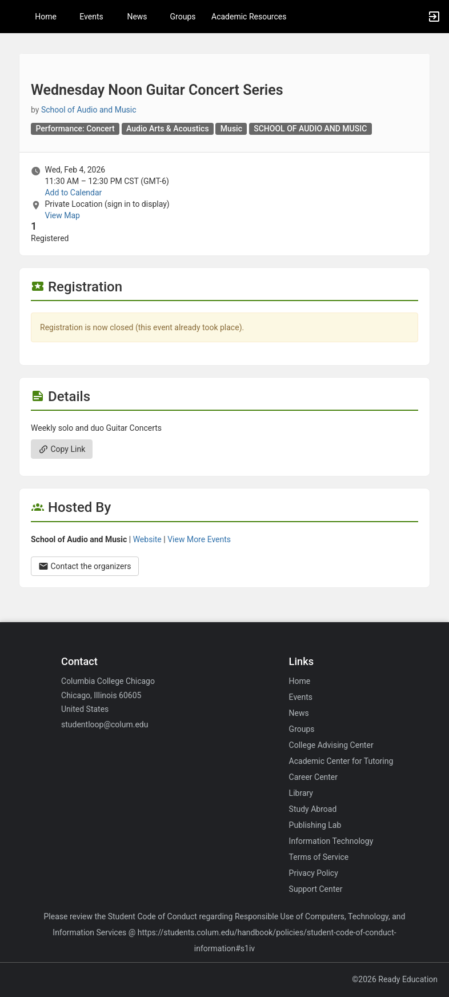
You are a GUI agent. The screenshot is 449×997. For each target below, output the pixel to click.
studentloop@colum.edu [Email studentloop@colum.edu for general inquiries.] (104, 724)
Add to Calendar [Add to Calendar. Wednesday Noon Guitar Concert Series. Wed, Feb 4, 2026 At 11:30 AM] (73, 192)
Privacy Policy (313, 873)
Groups (183, 16)
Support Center (316, 889)
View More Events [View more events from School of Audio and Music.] (199, 539)
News (137, 16)
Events (91, 16)
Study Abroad (313, 809)
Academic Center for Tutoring (341, 761)
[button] (14, 16)
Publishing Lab (315, 825)
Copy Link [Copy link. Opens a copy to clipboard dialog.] (61, 449)
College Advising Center (331, 745)
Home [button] (46, 16)
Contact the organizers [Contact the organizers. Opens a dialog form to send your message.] (84, 566)
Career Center (313, 777)
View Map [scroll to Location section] (62, 215)
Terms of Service (319, 857)
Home (300, 681)
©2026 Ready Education (395, 979)
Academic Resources (248, 16)
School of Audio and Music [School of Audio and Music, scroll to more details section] (89, 109)
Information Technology (331, 841)
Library (301, 793)
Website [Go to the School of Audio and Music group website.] (147, 539)
